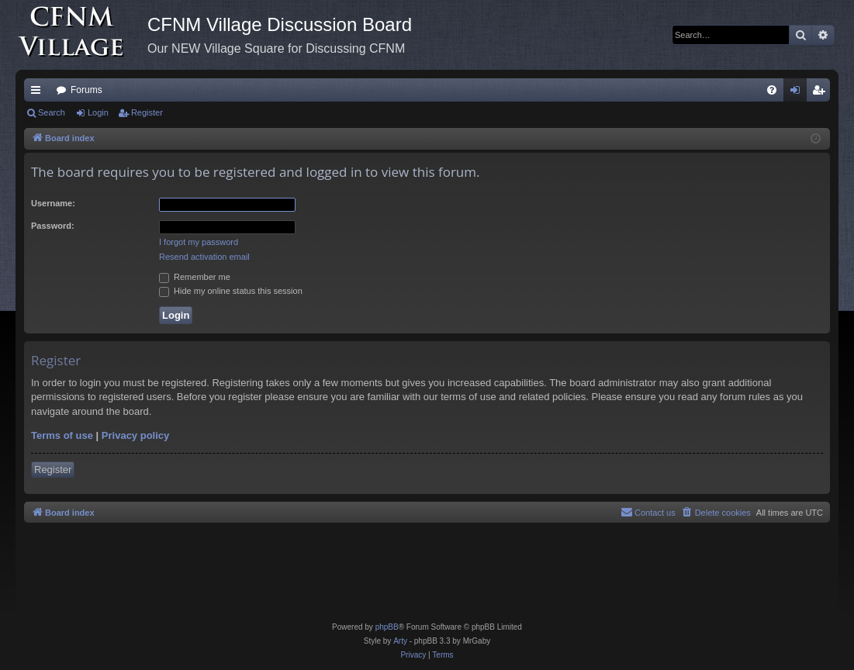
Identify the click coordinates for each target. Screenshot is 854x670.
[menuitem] (771, 90)
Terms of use (62, 435)
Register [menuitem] (822, 93)
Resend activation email (204, 256)
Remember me (194, 276)
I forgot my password (198, 242)
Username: (53, 203)
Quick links (38, 93)
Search (51, 112)
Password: (52, 225)
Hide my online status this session (231, 290)
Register (147, 112)
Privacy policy (135, 435)
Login (98, 112)
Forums (86, 90)
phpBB (387, 627)
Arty (400, 641)
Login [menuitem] (798, 93)
